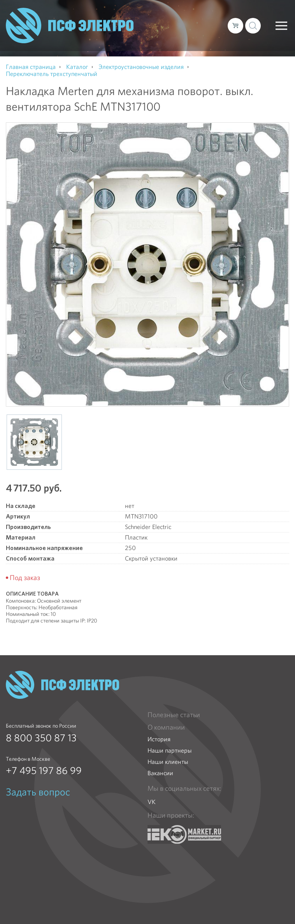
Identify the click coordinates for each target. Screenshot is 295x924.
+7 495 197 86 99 (44, 770)
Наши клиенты (168, 761)
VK (152, 802)
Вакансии (160, 773)
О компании (166, 727)
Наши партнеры (169, 750)
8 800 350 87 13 (41, 738)
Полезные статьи (174, 715)
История (159, 739)
